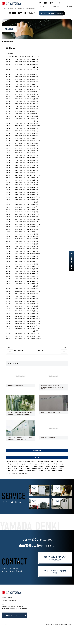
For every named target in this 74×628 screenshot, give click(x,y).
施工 (51, 3)
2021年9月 (27, 461)
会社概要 (69, 6)
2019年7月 (54, 464)
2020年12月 (59, 461)
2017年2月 (14, 468)
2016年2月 (8, 471)
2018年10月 (41, 466)
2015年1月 (27, 473)
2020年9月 (22, 464)
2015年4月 (8, 473)
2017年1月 (21, 468)
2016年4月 (53, 468)
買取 (45, 3)
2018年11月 (34, 466)
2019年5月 (8, 466)
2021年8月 (33, 461)
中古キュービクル (44, 6)
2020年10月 (15, 464)
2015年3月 (14, 473)
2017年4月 (61, 466)
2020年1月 (35, 464)
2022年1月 (21, 461)
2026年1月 (14, 461)
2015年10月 (35, 471)
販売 (40, 3)
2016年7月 (40, 468)
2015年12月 (21, 471)
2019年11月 (41, 464)
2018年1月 (48, 466)
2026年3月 (8, 461)
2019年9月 (48, 464)
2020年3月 (28, 464)
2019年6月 (60, 464)
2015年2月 (21, 473)
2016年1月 (14, 471)
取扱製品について (58, 6)
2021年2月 (46, 461)
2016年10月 (27, 468)
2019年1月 (21, 466)
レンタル (59, 3)
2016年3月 (59, 468)
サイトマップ (5, 624)
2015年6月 (54, 471)
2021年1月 (53, 461)
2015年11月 (28, 471)
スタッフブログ (16, 615)
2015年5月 (60, 471)
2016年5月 (47, 468)
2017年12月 (54, 466)
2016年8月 (34, 468)
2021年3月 (40, 461)
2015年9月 (41, 471)
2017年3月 (8, 468)
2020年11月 (8, 464)
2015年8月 (47, 471)
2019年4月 (14, 466)
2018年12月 (28, 466)
